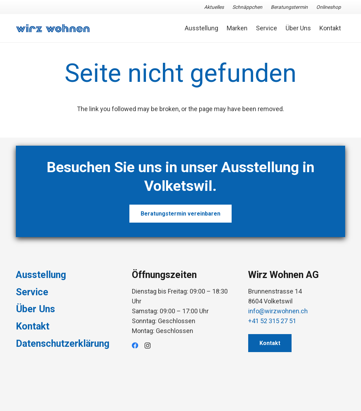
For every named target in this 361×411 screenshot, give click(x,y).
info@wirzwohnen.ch (278, 311)
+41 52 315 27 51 (272, 321)
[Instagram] (148, 345)
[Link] (53, 28)
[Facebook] (135, 345)
